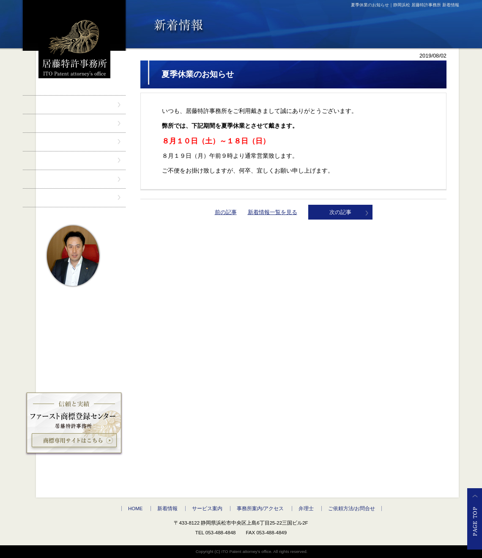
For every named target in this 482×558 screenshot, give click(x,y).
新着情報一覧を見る (272, 212)
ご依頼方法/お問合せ (351, 508)
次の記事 (340, 212)
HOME (135, 508)
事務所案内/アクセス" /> (74, 160)
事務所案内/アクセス (260, 508)
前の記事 (226, 212)
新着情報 (167, 508)
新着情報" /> (74, 123)
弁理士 (306, 508)
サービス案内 (207, 508)
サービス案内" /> (74, 142)
